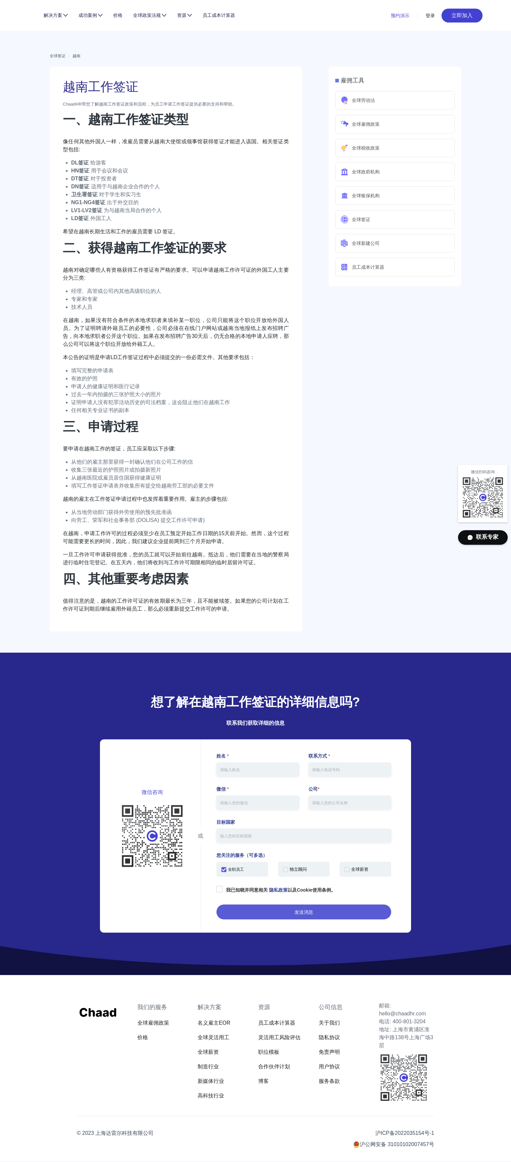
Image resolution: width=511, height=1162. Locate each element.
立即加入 (462, 15)
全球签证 (58, 56)
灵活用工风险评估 (279, 1037)
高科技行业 (211, 1095)
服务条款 (329, 1081)
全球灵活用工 (213, 1037)
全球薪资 (208, 1052)
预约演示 (400, 15)
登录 (430, 15)
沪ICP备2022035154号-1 (404, 1133)
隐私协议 (329, 1037)
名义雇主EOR (214, 1023)
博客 (263, 1081)
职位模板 (268, 1052)
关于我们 (329, 1023)
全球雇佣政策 (153, 1023)
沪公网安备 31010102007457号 (397, 1144)
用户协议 (329, 1066)
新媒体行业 (211, 1081)
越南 (76, 56)
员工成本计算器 (219, 15)
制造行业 (208, 1066)
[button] (56, 15)
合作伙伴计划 (274, 1066)
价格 (117, 15)
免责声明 (329, 1052)
